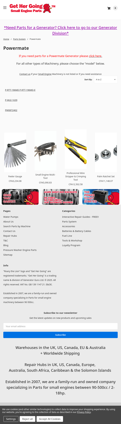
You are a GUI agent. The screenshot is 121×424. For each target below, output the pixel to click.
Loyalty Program (71, 245)
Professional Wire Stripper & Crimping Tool (75, 176)
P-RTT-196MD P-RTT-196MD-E (20, 89)
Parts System (69, 221)
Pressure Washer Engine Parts (20, 249)
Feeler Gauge (15, 176)
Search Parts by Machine (16, 226)
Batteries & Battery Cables (76, 231)
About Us (8, 221)
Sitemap (7, 254)
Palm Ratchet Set (106, 176)
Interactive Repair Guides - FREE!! (80, 216)
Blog (5, 245)
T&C (5, 240)
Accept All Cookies (49, 419)
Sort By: (88, 79)
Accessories (68, 226)
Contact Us (9, 231)
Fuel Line (67, 235)
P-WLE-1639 (11, 100)
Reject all (27, 419)
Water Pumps (10, 216)
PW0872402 (11, 110)
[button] (20, 197)
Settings (11, 419)
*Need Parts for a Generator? (31, 27)
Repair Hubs (10, 235)
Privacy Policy (84, 412)
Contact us (24, 74)
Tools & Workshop (72, 240)
